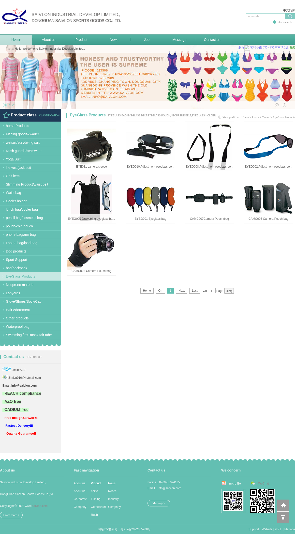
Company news (114, 508)
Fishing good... (96, 500)
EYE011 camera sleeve (91, 166)
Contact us (212, 40)
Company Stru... (80, 508)
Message (180, 40)
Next (181, 290)
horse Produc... (97, 492)
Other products (17, 318)
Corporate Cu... (80, 500)
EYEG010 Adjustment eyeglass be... (150, 166)
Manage (289, 529)
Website (267, 529)
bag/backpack (16, 268)
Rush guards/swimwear (24, 151)
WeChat (263, 483)
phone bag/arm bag (21, 234)
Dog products (16, 251)
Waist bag (13, 193)
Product (81, 40)
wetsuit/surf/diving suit (23, 142)
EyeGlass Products (20, 276)
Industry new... (113, 500)
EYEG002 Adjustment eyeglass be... (268, 166)
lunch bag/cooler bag (22, 209)
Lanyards (13, 293)
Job (147, 40)
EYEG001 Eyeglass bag (150, 218)
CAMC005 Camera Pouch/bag (268, 218)
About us (48, 40)
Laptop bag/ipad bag (21, 243)
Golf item (13, 176)
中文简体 (289, 10)
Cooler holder (16, 201)
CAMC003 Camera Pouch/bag (91, 271)
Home (15, 39)
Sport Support (16, 260)
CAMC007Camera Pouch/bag (209, 218)
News (114, 40)
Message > (158, 503)
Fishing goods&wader (22, 134)
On (160, 290)
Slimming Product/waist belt (27, 184)
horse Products (17, 126)
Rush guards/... (97, 516)
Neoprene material (20, 285)
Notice (112, 491)
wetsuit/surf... (98, 507)
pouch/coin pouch (19, 226)
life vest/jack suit (18, 168)
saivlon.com (39, 506)
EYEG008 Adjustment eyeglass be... (209, 166)
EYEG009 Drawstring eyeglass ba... (91, 218)
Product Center (261, 117)
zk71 (278, 529)
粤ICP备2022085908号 (135, 529)
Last (195, 290)
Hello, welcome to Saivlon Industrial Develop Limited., (50, 48)
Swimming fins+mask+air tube (29, 335)
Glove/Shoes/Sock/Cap (24, 301)
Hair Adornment (18, 310)
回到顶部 (283, 517)
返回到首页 (283, 505)
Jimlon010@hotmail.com (24, 377)
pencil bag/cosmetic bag (24, 218)
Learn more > (11, 515)
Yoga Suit (13, 159)
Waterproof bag (18, 327)
